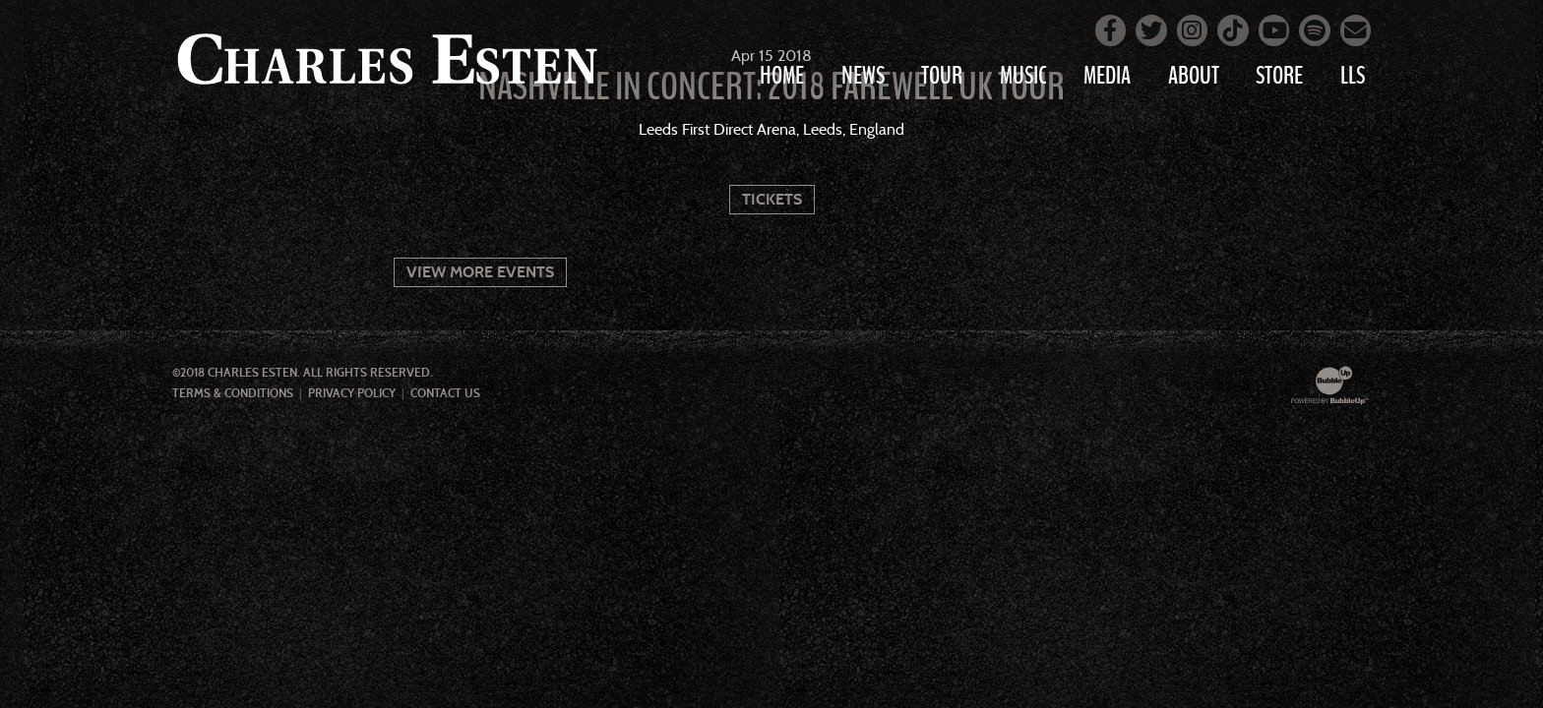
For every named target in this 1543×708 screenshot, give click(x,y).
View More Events (480, 272)
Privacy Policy (352, 393)
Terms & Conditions (232, 393)
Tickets (772, 199)
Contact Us (445, 393)
